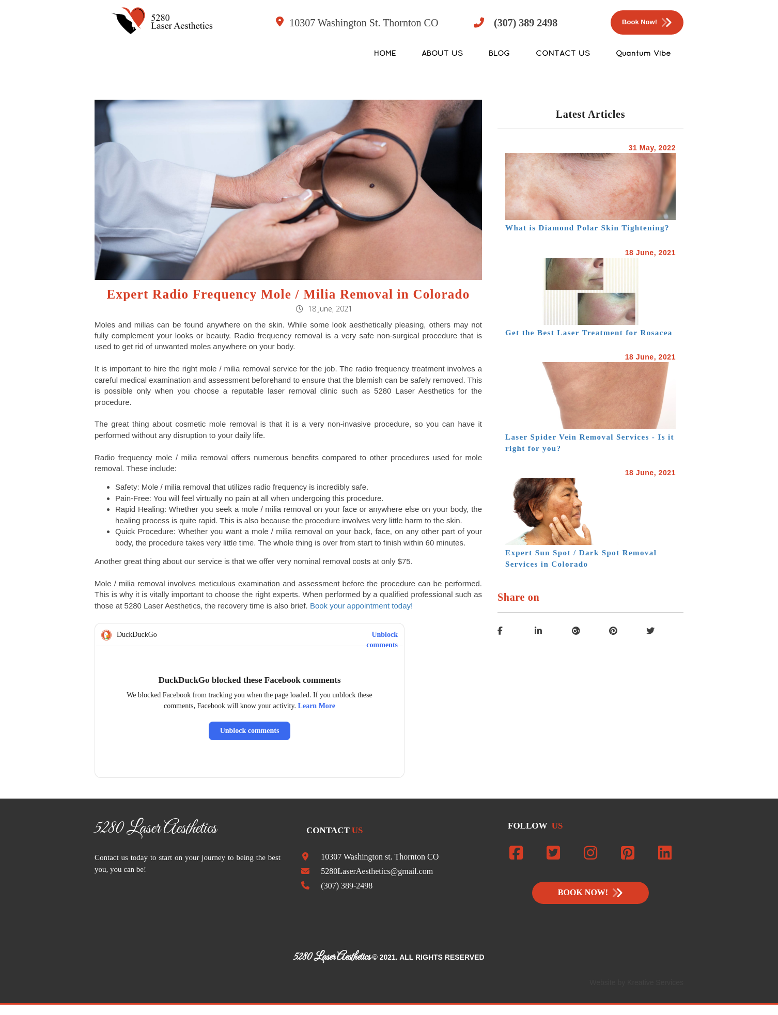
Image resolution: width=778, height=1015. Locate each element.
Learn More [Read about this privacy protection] (316, 706)
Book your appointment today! (361, 605)
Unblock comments (382, 635)
